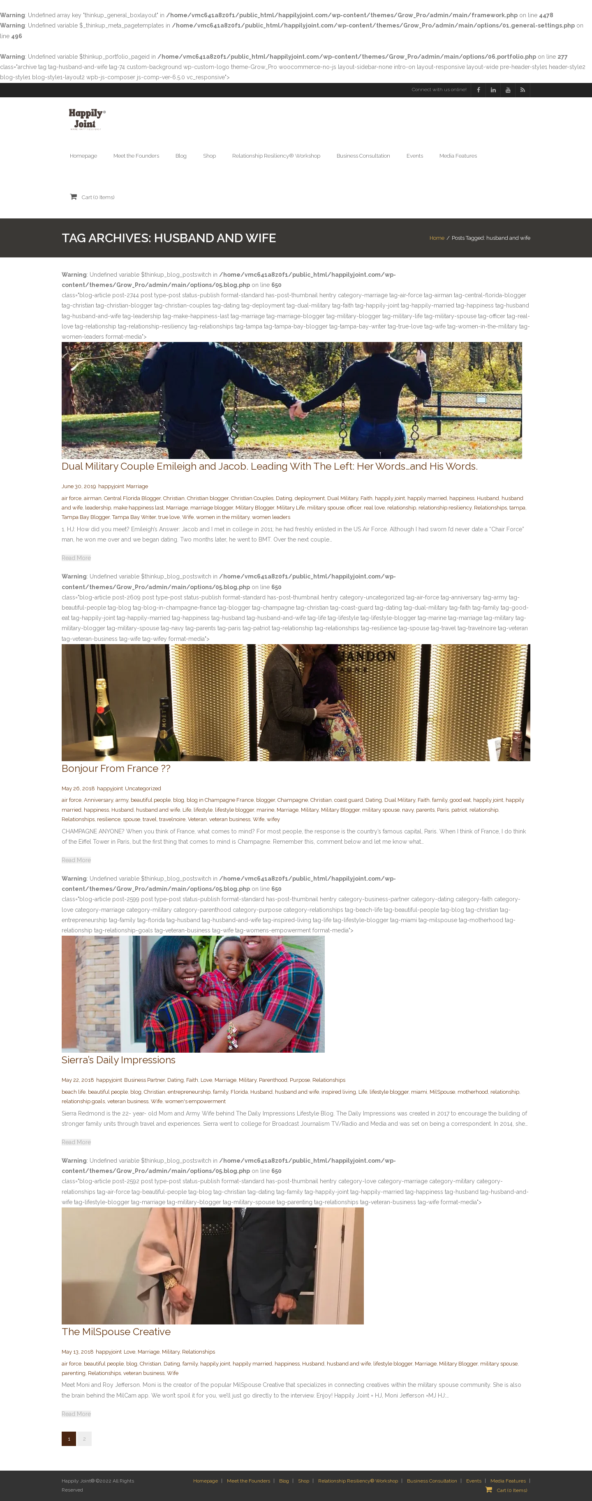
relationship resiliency (445, 508)
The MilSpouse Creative (116, 1332)
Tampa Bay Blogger (86, 517)
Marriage (137, 486)
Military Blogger (255, 508)
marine (265, 810)
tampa (517, 508)
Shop (303, 1481)
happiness (461, 498)
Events (473, 1481)
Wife (188, 517)
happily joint (390, 498)
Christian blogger (208, 498)
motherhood (473, 1092)
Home (437, 238)
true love (169, 517)
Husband (488, 498)
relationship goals (83, 1101)
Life (187, 810)
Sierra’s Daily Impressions (119, 1060)
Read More (76, 558)
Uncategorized (143, 788)
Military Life (291, 508)
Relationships (490, 508)
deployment (310, 498)
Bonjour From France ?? (116, 768)
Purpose (300, 1080)
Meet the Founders (248, 1481)
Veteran (197, 819)
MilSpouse (442, 1092)
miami (419, 1092)
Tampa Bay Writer (134, 517)
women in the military (223, 517)
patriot (459, 810)
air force (71, 498)
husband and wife (158, 810)
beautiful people (151, 800)
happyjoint (111, 486)
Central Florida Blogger (132, 498)
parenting (74, 1373)
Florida (239, 1092)
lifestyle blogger (234, 810)
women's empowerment (195, 1101)
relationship (401, 508)
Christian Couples (252, 498)
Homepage (205, 1481)
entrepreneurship (189, 1092)
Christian (174, 498)
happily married (427, 498)
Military (310, 810)
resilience (108, 819)
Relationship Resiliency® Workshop (358, 1481)
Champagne (293, 800)
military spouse (326, 508)
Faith (366, 498)
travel (150, 819)
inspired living (338, 1092)
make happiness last (138, 508)
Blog (284, 1481)
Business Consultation (432, 1481)
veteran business (229, 819)
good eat (460, 800)
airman (93, 498)
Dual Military (342, 498)
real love (374, 508)
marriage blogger (211, 508)
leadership (98, 508)
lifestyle (203, 810)
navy (408, 810)
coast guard (348, 800)
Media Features (508, 1481)
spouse (131, 819)
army (122, 800)
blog (178, 800)
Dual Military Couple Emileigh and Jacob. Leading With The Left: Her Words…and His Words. (270, 466)
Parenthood (273, 1080)
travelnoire (172, 819)
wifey (273, 819)
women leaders (271, 517)
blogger (265, 800)
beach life (74, 1092)
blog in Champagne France (220, 800)
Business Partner (144, 1080)
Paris (443, 810)
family (439, 800)
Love (206, 1080)
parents (425, 810)
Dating (284, 498)
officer (354, 508)
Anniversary (98, 800)
